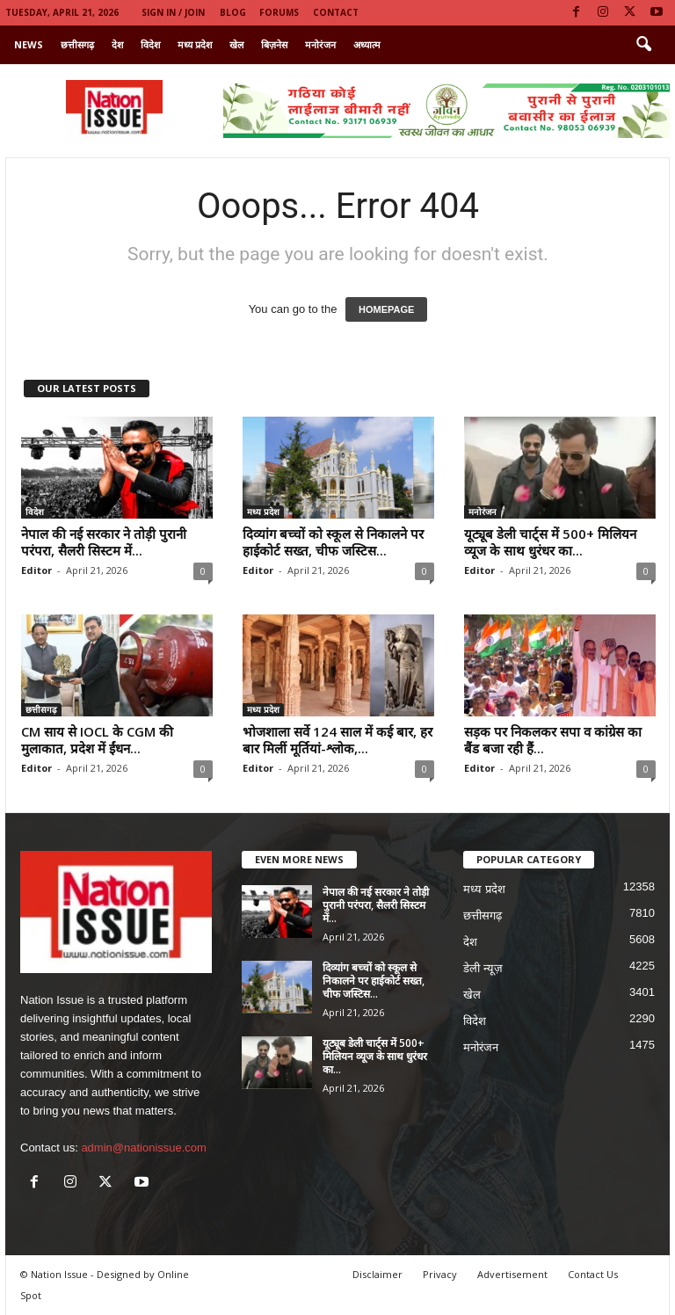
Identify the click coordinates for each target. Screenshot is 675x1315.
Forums (279, 12)
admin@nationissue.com (144, 1147)
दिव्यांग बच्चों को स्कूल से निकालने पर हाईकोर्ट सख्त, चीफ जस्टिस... (333, 542)
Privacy (440, 1274)
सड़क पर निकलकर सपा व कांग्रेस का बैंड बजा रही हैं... (553, 740)
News (28, 44)
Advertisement (512, 1274)
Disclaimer (377, 1274)
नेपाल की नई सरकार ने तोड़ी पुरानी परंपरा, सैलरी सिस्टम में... (103, 542)
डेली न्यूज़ (483, 968)
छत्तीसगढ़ (77, 44)
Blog (233, 12)
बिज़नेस (274, 44)
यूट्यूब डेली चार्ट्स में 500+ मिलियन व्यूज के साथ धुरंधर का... (550, 542)
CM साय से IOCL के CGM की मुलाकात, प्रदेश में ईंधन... (97, 740)
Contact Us (593, 1274)
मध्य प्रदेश (195, 44)
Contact (336, 12)
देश (117, 44)
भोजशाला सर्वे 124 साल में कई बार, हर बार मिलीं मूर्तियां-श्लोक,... (337, 740)
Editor (36, 570)
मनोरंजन (320, 44)
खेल (236, 44)
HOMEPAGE (386, 309)
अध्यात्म (367, 44)
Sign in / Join (173, 12)
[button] (643, 44)
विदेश (150, 44)
